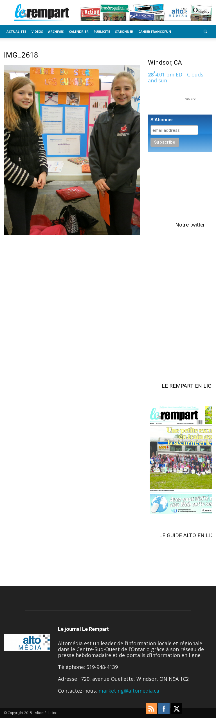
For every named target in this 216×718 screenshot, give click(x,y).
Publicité (102, 31)
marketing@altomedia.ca (128, 690)
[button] (205, 31)
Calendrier (79, 31)
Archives (56, 31)
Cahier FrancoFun (154, 31)
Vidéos (37, 31)
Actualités (16, 31)
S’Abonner (124, 31)
